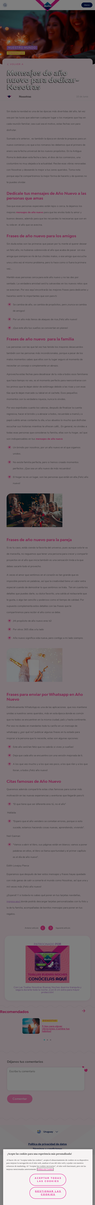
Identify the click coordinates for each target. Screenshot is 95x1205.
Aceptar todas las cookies (48, 1179)
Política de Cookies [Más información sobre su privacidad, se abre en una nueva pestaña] (45, 1169)
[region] (47, 1177)
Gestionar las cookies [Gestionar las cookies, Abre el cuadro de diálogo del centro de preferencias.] (48, 1193)
